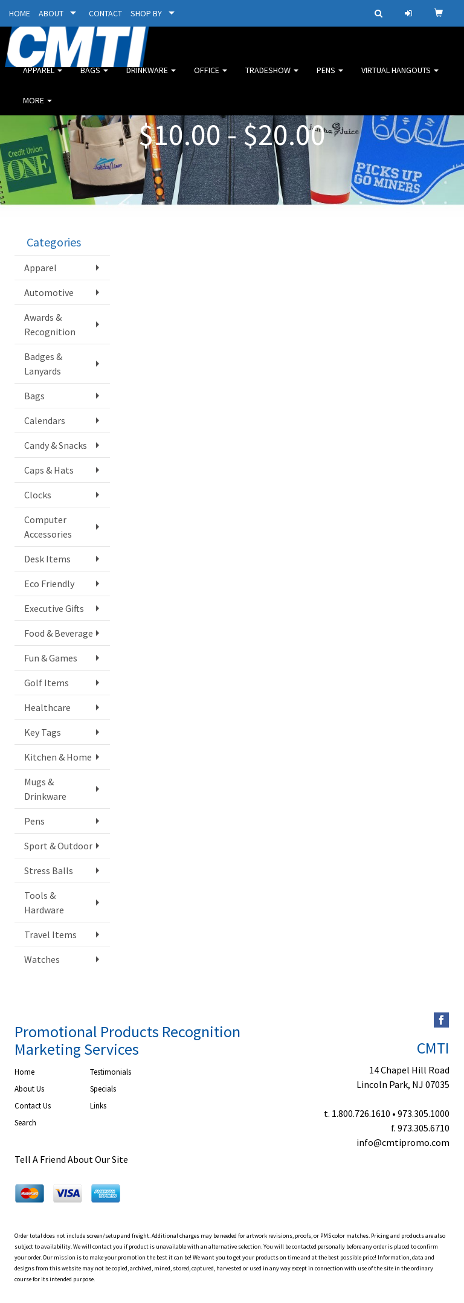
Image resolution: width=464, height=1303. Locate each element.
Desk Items (47, 559)
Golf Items (46, 683)
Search (25, 1123)
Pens (330, 78)
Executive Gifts (54, 608)
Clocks (37, 495)
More (37, 108)
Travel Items (50, 934)
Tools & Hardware (44, 902)
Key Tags (42, 732)
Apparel (42, 78)
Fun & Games (50, 658)
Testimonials (110, 1072)
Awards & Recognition (50, 324)
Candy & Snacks (55, 445)
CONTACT (105, 13)
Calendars (44, 420)
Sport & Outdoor (58, 846)
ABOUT (51, 13)
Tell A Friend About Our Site (71, 1159)
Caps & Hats (49, 470)
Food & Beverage (58, 633)
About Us (29, 1089)
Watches (42, 959)
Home (24, 1072)
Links (98, 1106)
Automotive (49, 292)
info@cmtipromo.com (403, 1142)
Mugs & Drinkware (45, 789)
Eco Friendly (49, 584)
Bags (94, 78)
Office (210, 78)
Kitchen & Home (58, 757)
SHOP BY (146, 13)
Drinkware (151, 78)
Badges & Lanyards (43, 363)
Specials (103, 1089)
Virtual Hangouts (400, 78)
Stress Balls (48, 870)
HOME (19, 13)
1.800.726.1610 (361, 1113)
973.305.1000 (424, 1113)
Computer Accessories (48, 526)
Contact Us (32, 1106)
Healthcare (47, 707)
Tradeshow (271, 78)
